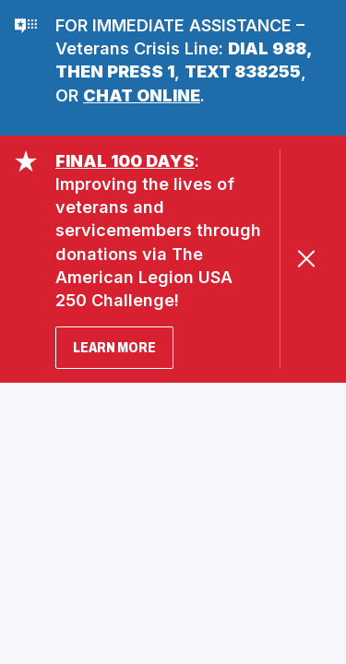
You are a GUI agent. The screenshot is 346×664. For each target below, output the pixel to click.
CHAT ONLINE (141, 95)
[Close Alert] (305, 258)
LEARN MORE (114, 347)
